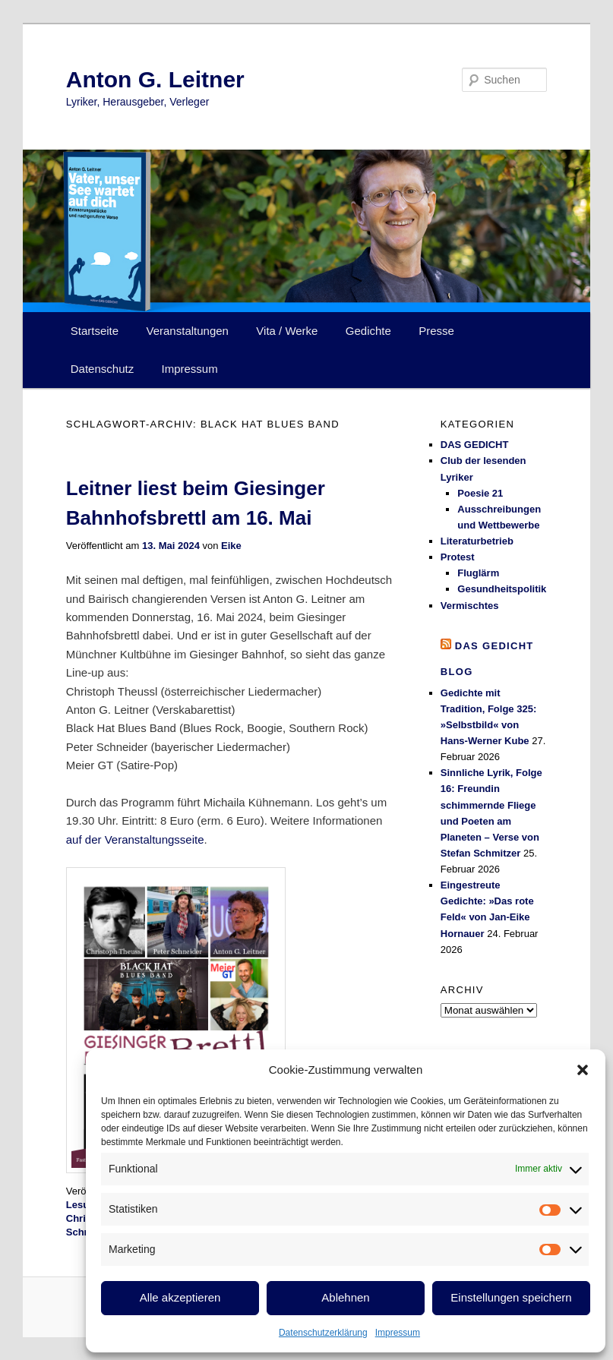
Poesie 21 (480, 493)
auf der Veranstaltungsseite (135, 839)
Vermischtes (470, 605)
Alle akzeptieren (180, 1297)
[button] (582, 1070)
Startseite (94, 330)
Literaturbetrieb (477, 541)
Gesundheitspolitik (501, 589)
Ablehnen (345, 1297)
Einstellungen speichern (510, 1297)
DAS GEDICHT (475, 444)
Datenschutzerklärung (323, 1332)
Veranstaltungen (188, 330)
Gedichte (368, 330)
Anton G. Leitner (155, 79)
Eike (231, 545)
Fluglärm (478, 573)
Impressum (397, 1332)
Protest (458, 557)
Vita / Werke (287, 330)
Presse (436, 330)
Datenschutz (102, 368)
